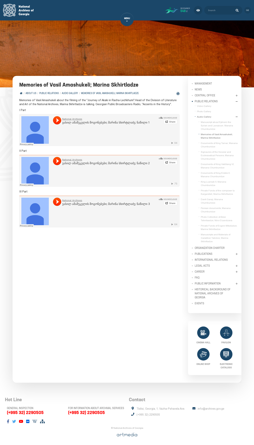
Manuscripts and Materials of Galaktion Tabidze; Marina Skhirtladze (215, 238)
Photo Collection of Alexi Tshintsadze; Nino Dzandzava (216, 219)
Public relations (49, 93)
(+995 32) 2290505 (25, 412)
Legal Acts (202, 265)
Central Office (205, 95)
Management (203, 83)
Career (200, 271)
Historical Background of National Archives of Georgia (213, 293)
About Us (31, 93)
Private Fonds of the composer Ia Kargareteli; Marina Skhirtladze (218, 192)
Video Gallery (204, 106)
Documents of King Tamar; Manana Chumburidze (219, 145)
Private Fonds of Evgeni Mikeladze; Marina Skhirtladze (219, 227)
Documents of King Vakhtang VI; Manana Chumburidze (217, 166)
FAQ (197, 277)
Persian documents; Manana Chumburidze (216, 210)
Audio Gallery (70, 93)
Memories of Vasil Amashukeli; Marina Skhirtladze (110, 93)
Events (199, 303)
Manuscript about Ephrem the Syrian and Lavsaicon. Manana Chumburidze (217, 125)
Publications (203, 254)
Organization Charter (210, 248)
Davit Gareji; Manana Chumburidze (212, 201)
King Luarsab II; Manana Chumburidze (213, 183)
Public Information (208, 283)
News (198, 89)
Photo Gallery (204, 111)
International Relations (211, 259)
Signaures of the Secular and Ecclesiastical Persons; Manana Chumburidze (217, 155)
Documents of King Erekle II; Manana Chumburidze (215, 175)
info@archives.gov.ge (211, 408)
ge (247, 10)
